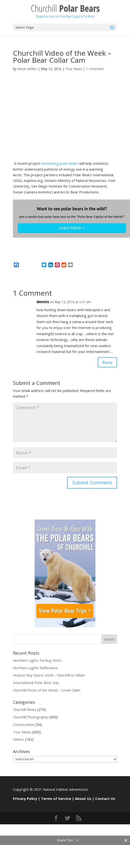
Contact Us (105, 800)
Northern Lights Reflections (35, 669)
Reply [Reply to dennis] (106, 363)
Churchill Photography (30, 718)
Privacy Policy (25, 800)
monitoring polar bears (60, 163)
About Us (83, 800)
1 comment (95, 69)
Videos (18, 741)
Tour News (73, 69)
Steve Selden (27, 69)
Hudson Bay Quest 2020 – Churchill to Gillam (49, 676)
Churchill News (24, 711)
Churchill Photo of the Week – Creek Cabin (46, 691)
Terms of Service (56, 800)
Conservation (23, 726)
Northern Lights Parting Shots (37, 661)
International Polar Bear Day (36, 684)
